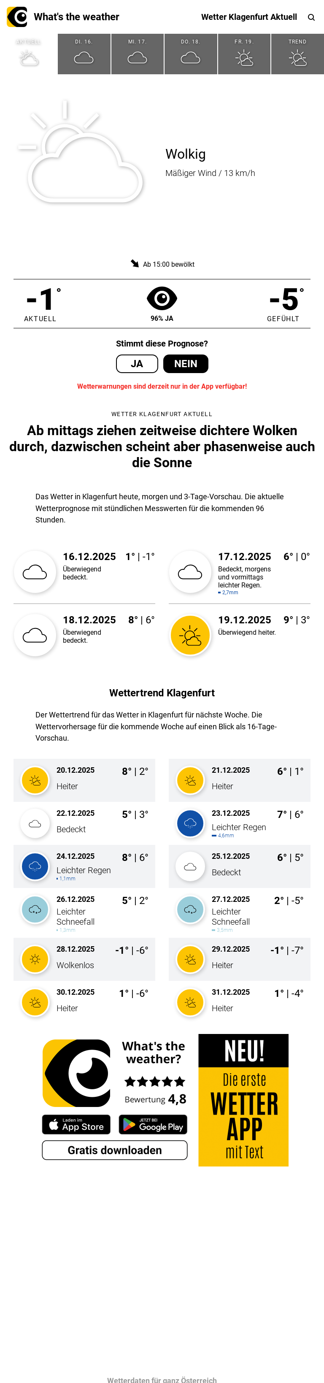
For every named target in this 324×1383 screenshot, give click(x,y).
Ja (137, 364)
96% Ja (162, 303)
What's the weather (63, 17)
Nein (185, 364)
